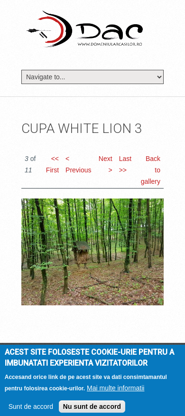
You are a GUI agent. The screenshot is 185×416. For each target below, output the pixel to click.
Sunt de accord (31, 410)
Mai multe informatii (115, 391)
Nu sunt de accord (92, 410)
